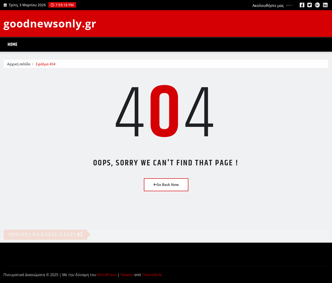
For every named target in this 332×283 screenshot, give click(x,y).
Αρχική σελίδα (18, 65)
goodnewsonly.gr (49, 23)
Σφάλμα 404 (46, 65)
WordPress (107, 274)
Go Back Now (166, 184)
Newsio (127, 274)
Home (13, 44)
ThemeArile (152, 274)
